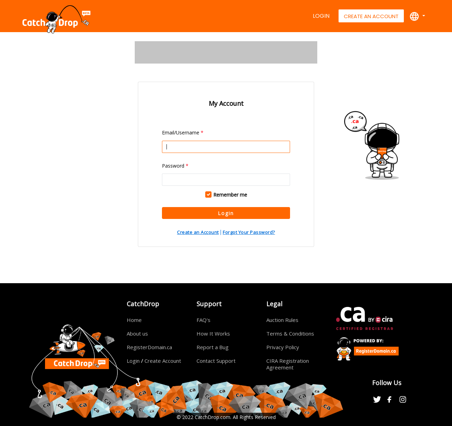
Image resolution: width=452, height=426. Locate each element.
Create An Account (371, 16)
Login (321, 16)
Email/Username (182, 132)
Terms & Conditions (290, 333)
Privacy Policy (282, 347)
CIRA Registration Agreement (287, 364)
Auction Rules (282, 319)
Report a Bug (213, 347)
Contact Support (216, 360)
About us (137, 333)
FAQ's (203, 319)
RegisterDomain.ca (149, 347)
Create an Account (198, 232)
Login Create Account (154, 360)
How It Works (213, 333)
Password (175, 165)
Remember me (230, 194)
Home (134, 319)
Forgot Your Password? (249, 232)
